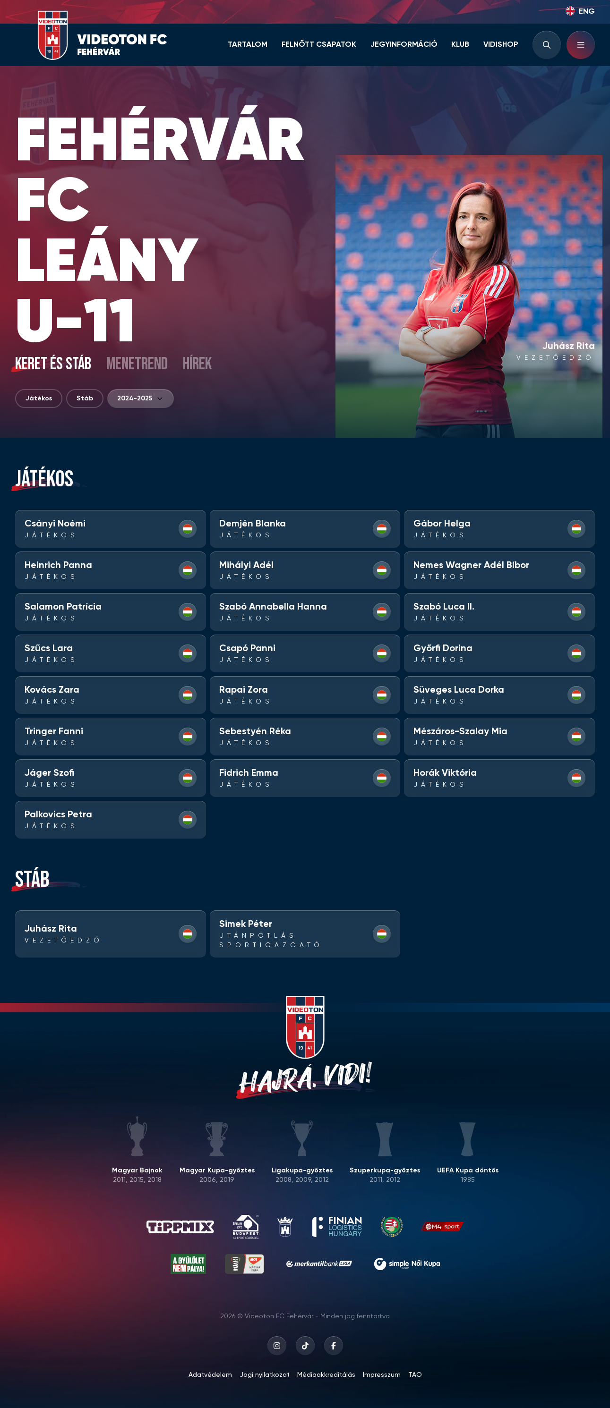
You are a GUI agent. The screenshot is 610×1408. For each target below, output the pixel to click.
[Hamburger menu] (581, 45)
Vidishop (500, 45)
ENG (580, 11)
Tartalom (247, 45)
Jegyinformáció (404, 45)
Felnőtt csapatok (319, 45)
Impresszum (382, 1375)
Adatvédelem (210, 1375)
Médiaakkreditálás (326, 1375)
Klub (460, 45)
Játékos (39, 398)
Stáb (85, 398)
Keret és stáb (53, 364)
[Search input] (547, 45)
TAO (415, 1375)
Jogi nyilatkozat (265, 1375)
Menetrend (137, 364)
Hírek (197, 364)
